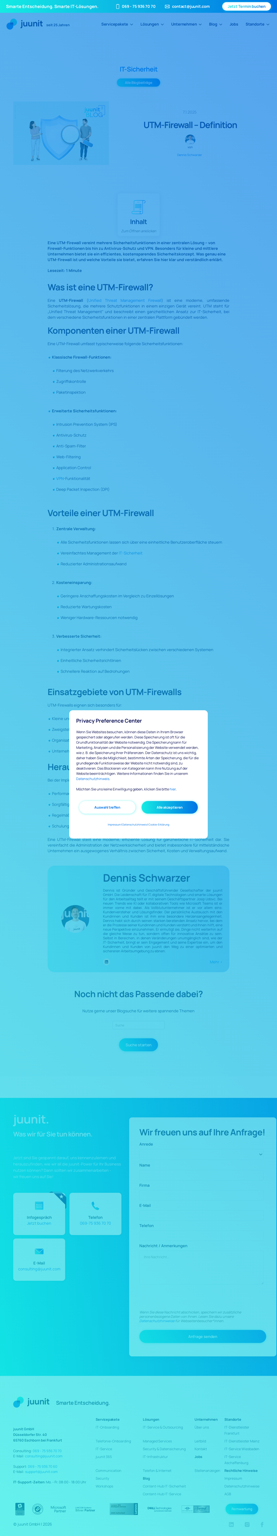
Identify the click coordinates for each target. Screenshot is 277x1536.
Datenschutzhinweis (92, 778)
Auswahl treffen (107, 807)
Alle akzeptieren (170, 807)
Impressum (114, 824)
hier (173, 789)
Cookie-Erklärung (158, 824)
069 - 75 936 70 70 (138, 6)
